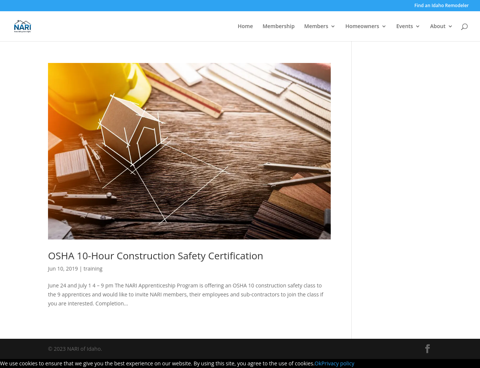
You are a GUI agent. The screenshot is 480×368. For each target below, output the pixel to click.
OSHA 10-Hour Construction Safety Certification (155, 255)
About (438, 27)
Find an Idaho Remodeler (441, 6)
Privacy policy (337, 363)
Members (316, 27)
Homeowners (362, 27)
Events (404, 27)
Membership (278, 27)
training (93, 268)
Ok (318, 363)
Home (245, 27)
